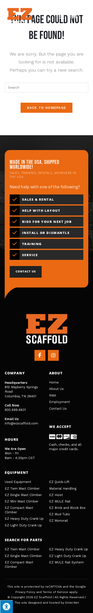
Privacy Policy (25, 592)
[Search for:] (83, 16)
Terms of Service (55, 592)
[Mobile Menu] (69, 16)
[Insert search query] (47, 88)
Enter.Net (72, 602)
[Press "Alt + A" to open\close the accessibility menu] (6, 606)
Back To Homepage (46, 108)
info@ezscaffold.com (21, 423)
